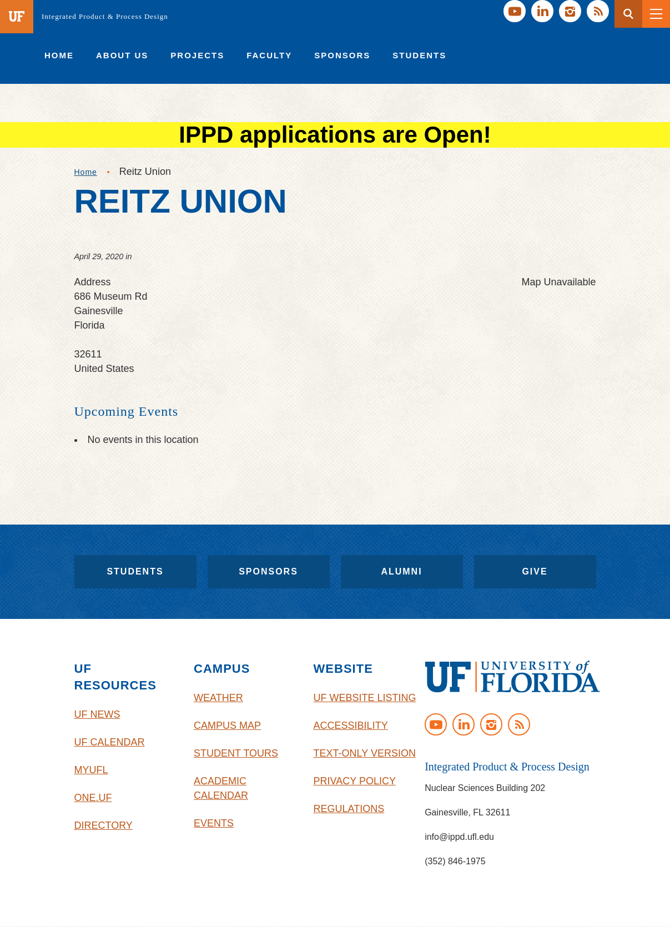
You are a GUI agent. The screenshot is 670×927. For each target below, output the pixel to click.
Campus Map (227, 725)
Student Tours (236, 753)
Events (214, 823)
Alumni (401, 571)
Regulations (349, 808)
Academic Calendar (221, 788)
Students (135, 571)
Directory (103, 825)
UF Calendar (109, 742)
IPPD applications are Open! (335, 135)
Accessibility (351, 725)
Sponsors (268, 571)
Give (534, 571)
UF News (97, 714)
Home (85, 172)
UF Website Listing (365, 697)
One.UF (93, 797)
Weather (218, 697)
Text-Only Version (365, 753)
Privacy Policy (355, 781)
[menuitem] (59, 55)
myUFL (91, 769)
